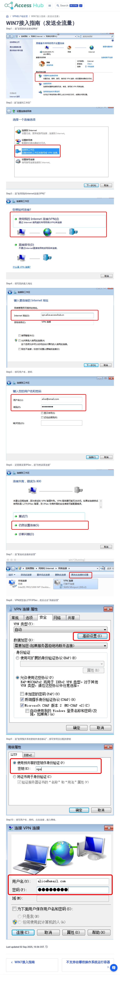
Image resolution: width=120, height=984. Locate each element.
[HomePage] (24, 5)
